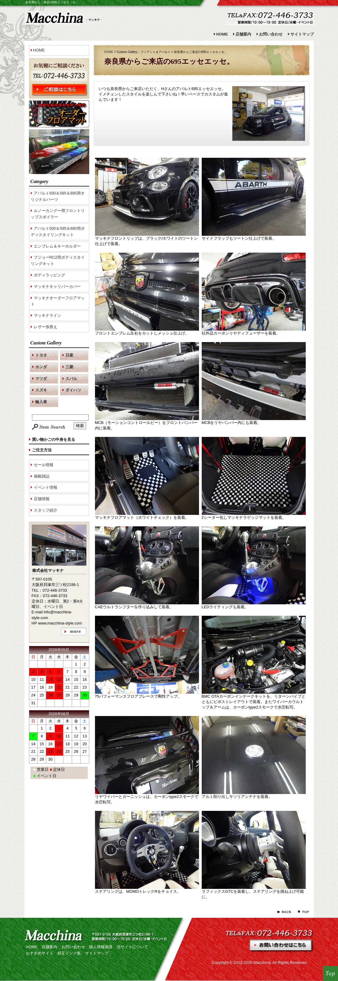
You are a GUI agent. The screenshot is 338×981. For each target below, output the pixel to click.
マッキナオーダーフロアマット (58, 301)
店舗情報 (41, 499)
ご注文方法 (42, 450)
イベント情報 (45, 487)
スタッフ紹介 (45, 510)
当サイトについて (132, 947)
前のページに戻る (283, 912)
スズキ (41, 390)
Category (39, 181)
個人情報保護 (100, 947)
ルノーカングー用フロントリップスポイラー (58, 213)
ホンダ (41, 367)
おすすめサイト (39, 953)
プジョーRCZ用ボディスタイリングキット (58, 260)
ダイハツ (73, 390)
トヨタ (41, 355)
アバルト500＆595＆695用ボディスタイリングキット (58, 231)
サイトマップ (302, 34)
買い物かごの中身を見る (53, 439)
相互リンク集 (69, 953)
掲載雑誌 (41, 476)
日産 (69, 355)
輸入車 (41, 402)
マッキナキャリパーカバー (57, 286)
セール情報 (43, 464)
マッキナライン (47, 315)
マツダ (41, 378)
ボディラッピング (49, 275)
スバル (71, 378)
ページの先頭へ (301, 912)
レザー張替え (45, 327)
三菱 (69, 367)
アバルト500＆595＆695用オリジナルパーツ (58, 196)
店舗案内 (243, 34)
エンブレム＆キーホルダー (57, 246)
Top (331, 973)
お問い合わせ (271, 34)
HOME (222, 34)
